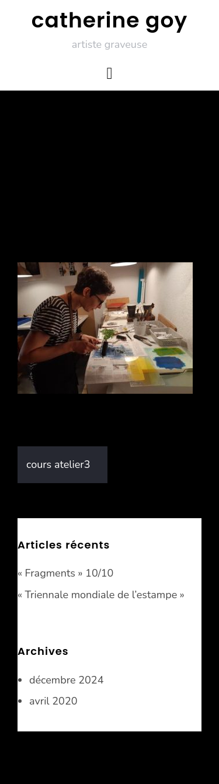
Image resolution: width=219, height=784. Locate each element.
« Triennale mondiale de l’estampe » (101, 595)
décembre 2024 (66, 680)
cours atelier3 (58, 464)
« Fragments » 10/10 (65, 573)
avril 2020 (53, 701)
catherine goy (109, 20)
